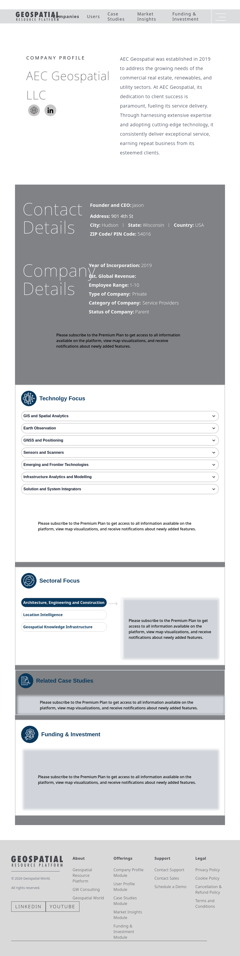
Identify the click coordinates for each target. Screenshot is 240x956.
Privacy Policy (207, 869)
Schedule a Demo (170, 886)
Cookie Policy (207, 878)
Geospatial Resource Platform (82, 875)
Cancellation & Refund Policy (208, 889)
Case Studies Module (125, 900)
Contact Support (169, 869)
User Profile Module (124, 886)
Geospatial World (88, 897)
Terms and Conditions (205, 903)
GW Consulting (86, 889)
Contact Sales (166, 878)
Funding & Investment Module (123, 931)
